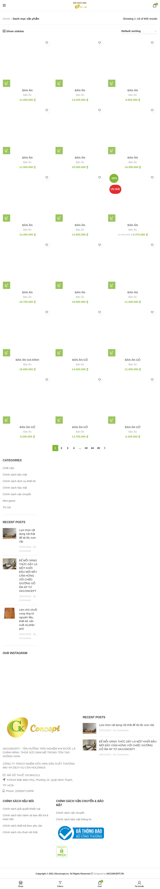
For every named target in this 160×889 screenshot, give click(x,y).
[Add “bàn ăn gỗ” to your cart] (59, 353)
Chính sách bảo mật (15, 474)
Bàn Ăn (27, 94)
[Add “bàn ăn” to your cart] (6, 83)
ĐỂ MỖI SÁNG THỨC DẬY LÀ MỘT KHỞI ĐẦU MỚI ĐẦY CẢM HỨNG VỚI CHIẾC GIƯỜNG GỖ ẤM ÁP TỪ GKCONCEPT (28, 576)
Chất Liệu (8, 468)
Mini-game (9, 501)
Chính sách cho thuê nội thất (20, 832)
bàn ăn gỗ (80, 360)
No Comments (121, 730)
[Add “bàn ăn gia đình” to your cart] (6, 353)
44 (92, 448)
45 (98, 448)
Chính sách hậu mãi (15, 488)
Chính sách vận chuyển (17, 494)
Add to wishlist (47, 43)
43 (86, 448)
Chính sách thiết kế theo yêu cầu (22, 825)
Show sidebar (15, 31)
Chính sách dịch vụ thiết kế (19, 481)
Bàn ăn (132, 225)
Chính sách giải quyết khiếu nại (21, 808)
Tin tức (7, 507)
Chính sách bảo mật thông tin (73, 819)
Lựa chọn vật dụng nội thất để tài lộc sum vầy (126, 725)
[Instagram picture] (8, 664)
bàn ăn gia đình (27, 360)
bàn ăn (27, 90)
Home (6, 18)
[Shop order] (139, 31)
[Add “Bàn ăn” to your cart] (111, 218)
